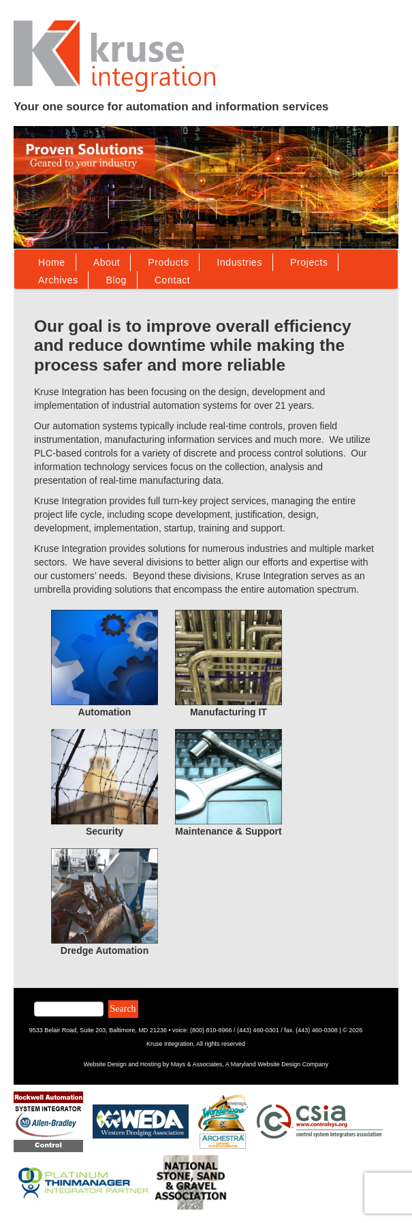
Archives (58, 280)
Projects (309, 262)
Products (168, 262)
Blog (116, 280)
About (107, 262)
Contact (172, 280)
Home (51, 262)
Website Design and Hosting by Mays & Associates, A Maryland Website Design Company (206, 1064)
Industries (239, 262)
